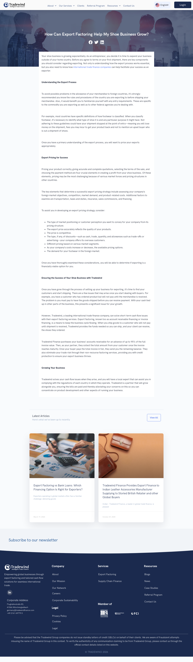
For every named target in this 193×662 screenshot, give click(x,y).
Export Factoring (107, 574)
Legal (54, 633)
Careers (56, 595)
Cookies (56, 625)
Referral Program (96, 5)
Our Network (59, 589)
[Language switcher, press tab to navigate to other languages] (162, 5)
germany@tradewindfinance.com (20, 610)
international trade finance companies (92, 67)
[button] (91, 42)
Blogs (147, 574)
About (51, 6)
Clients (80, 5)
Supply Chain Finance (109, 582)
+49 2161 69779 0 (15, 613)
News (147, 582)
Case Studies (151, 589)
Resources (113, 6)
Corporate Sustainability (64, 603)
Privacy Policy (59, 619)
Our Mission (58, 582)
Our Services (67, 6)
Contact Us (128, 5)
